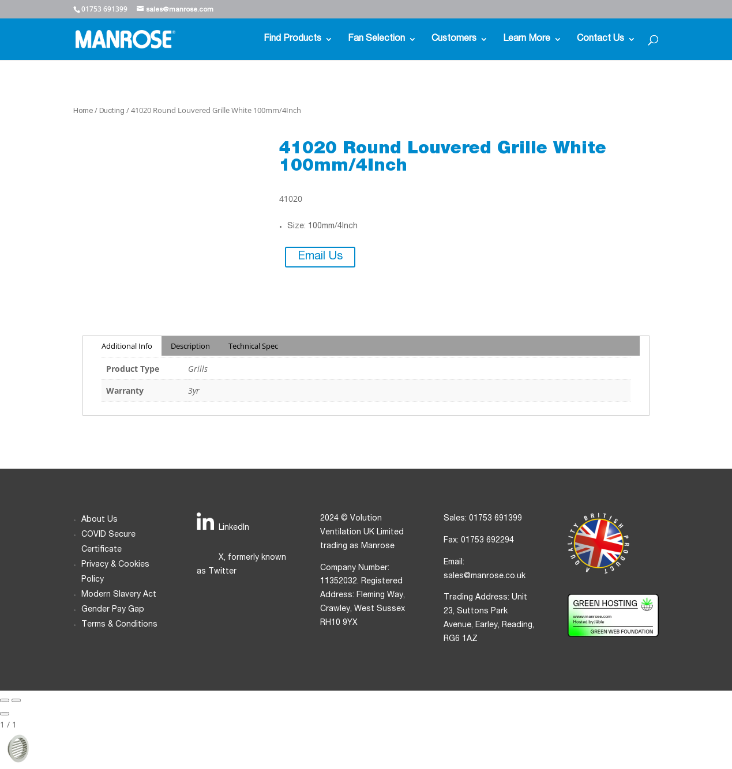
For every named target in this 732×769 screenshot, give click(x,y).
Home (83, 111)
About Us (99, 520)
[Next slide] (16, 700)
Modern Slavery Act (118, 595)
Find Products (292, 39)
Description (190, 346)
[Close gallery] (4, 713)
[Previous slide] (4, 700)
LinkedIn (234, 528)
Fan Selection (376, 39)
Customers (453, 39)
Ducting (112, 111)
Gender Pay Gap (112, 610)
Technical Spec (253, 346)
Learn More (526, 39)
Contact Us (600, 39)
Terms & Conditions (119, 625)
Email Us (320, 257)
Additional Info (127, 346)
